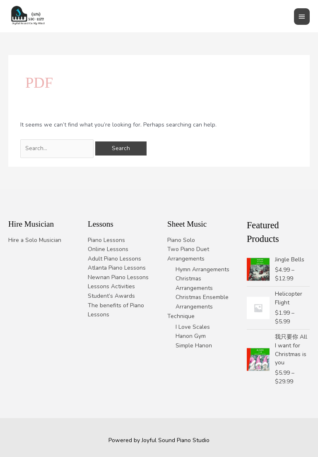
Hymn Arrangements (202, 269)
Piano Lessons (106, 240)
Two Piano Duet (188, 249)
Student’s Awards (111, 296)
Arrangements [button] (186, 259)
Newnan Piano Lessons (118, 277)
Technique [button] (181, 316)
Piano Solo (181, 240)
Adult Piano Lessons (114, 259)
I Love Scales (193, 327)
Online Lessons (108, 249)
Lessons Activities (111, 286)
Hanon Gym (191, 336)
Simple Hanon (194, 345)
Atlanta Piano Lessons (117, 268)
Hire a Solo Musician (34, 240)
